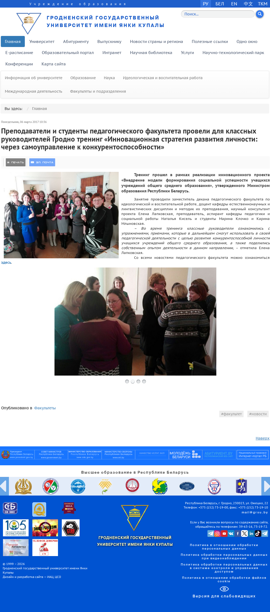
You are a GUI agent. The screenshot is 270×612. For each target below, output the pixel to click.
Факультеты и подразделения (98, 91)
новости (259, 414)
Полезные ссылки (210, 41)
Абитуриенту (76, 41)
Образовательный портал (68, 52)
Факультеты (45, 408)
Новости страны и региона (156, 41)
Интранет (111, 52)
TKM (263, 4)
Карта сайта (54, 63)
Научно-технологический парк (233, 52)
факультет (232, 414)
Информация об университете (33, 77)
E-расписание (19, 52)
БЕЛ (220, 4)
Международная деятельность (33, 91)
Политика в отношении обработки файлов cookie (224, 580)
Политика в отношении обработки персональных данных (224, 547)
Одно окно (247, 41)
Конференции (19, 63)
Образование (83, 77)
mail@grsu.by (255, 512)
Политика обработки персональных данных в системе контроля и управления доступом (224, 568)
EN (234, 4)
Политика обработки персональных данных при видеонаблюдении (224, 557)
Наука (109, 77)
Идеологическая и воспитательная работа (163, 77)
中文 (248, 4)
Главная (13, 41)
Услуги (187, 52)
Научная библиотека (151, 52)
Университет (41, 41)
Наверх (262, 438)
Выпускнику (109, 41)
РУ (205, 4)
